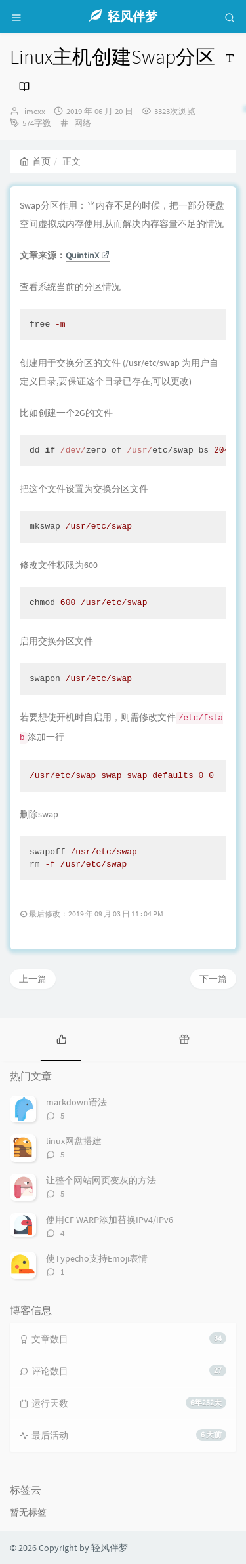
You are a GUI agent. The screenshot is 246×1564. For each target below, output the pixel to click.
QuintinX (88, 255)
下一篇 (213, 979)
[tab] (61, 1038)
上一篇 (33, 979)
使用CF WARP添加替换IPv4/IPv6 (109, 1219)
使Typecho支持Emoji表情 (97, 1258)
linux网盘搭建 (74, 1141)
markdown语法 (76, 1102)
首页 (35, 161)
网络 (82, 123)
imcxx (34, 111)
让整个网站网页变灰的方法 (101, 1180)
